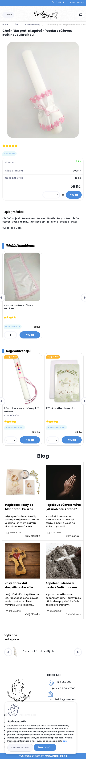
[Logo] (46, 15)
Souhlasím (45, 747)
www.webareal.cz (56, 755)
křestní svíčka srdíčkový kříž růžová (21, 410)
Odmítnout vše (20, 747)
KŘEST (16, 24)
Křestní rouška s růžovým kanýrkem (19, 307)
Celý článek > (32, 536)
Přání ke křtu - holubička (61, 408)
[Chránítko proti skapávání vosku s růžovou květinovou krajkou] (43, 90)
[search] (80, 15)
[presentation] (8, 652)
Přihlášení (59, 2)
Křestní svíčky (32, 24)
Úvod (5, 24)
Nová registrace (76, 2)
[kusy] (51, 194)
